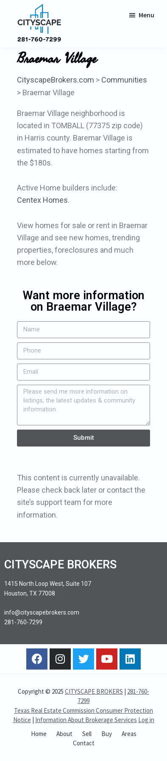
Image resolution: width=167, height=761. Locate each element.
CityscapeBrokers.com (55, 79)
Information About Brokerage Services (86, 720)
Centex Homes (42, 200)
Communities (124, 79)
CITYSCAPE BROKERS (94, 691)
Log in (146, 720)
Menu (146, 15)
